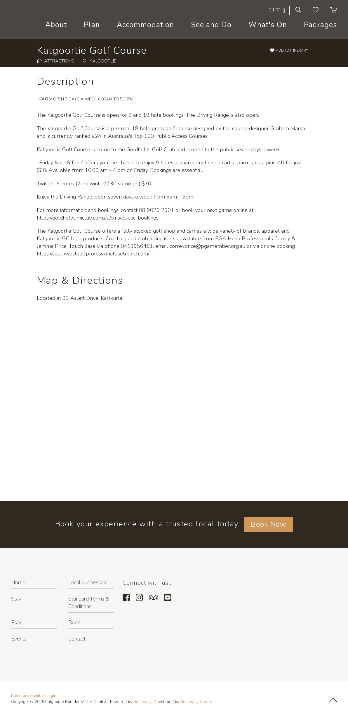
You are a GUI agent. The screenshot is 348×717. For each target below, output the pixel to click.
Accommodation (145, 25)
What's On (267, 25)
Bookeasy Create (196, 701)
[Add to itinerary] (289, 50)
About (56, 25)
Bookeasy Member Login (33, 695)
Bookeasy (142, 701)
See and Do (211, 25)
